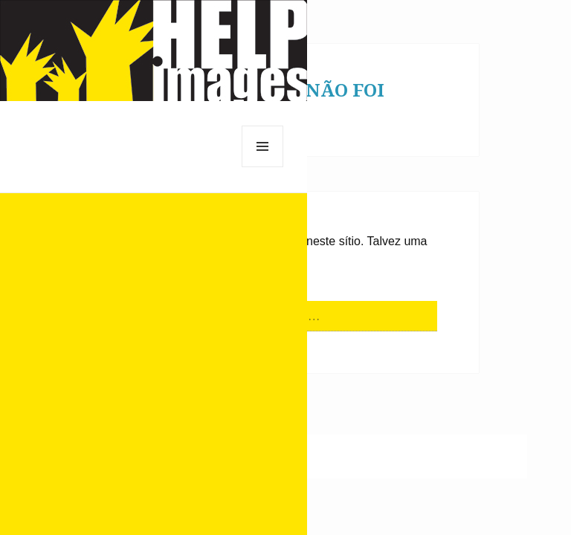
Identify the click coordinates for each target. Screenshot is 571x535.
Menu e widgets (262, 166)
